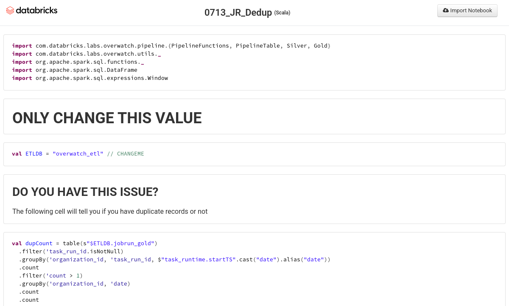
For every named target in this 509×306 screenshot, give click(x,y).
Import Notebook (467, 10)
